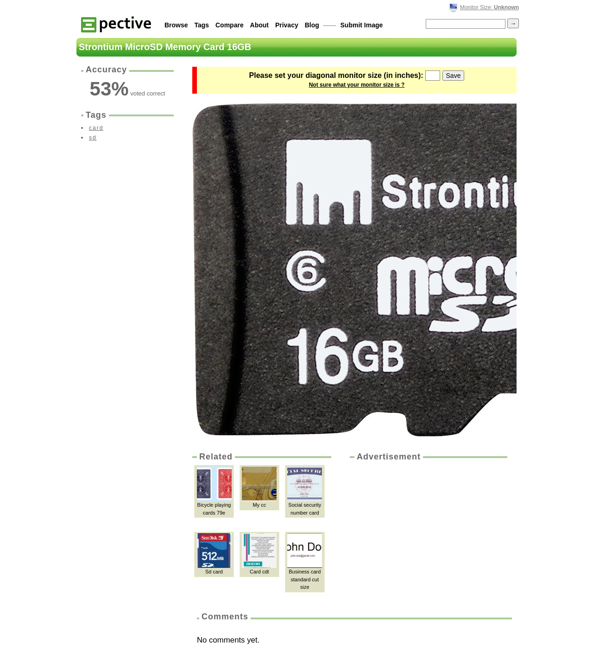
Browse (176, 25)
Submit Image (362, 25)
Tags (201, 25)
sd (93, 137)
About (259, 25)
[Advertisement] (427, 532)
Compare (229, 25)
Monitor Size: (489, 7)
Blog (312, 25)
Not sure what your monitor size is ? (357, 85)
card (96, 128)
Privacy (286, 25)
